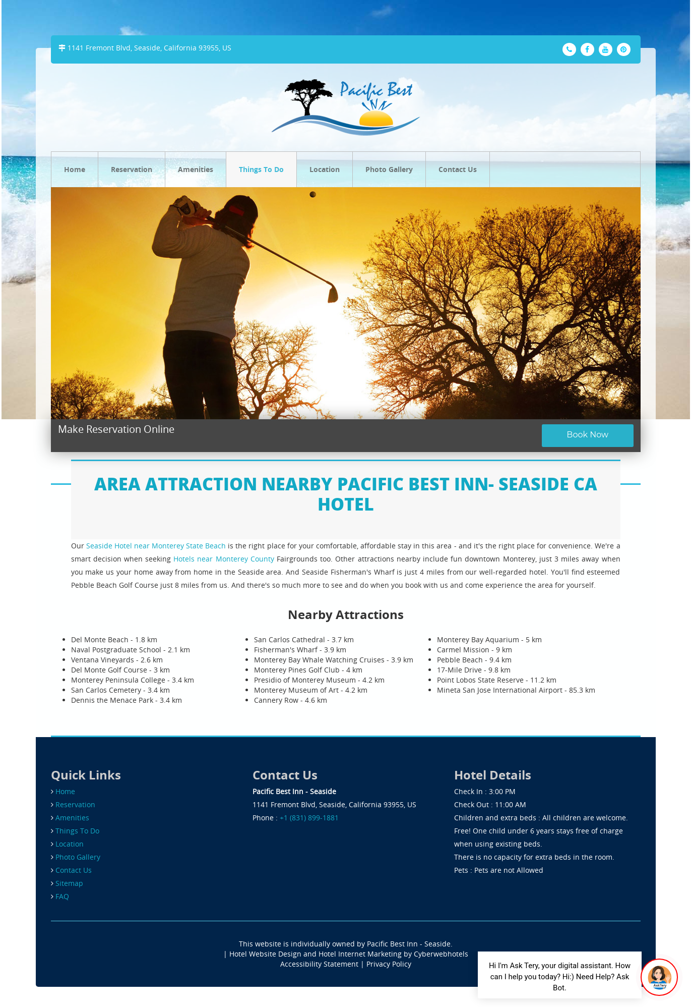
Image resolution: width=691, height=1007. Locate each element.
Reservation (131, 169)
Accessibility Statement (319, 964)
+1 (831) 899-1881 (309, 817)
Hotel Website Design (265, 954)
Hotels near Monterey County (223, 559)
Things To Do (261, 169)
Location (324, 169)
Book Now (587, 434)
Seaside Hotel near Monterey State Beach (156, 545)
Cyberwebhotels (441, 954)
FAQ (62, 896)
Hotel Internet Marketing (360, 954)
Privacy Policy (388, 964)
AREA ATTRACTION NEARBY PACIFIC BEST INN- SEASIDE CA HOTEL (345, 493)
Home (74, 169)
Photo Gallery (389, 169)
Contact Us (457, 169)
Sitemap (69, 883)
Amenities (195, 169)
